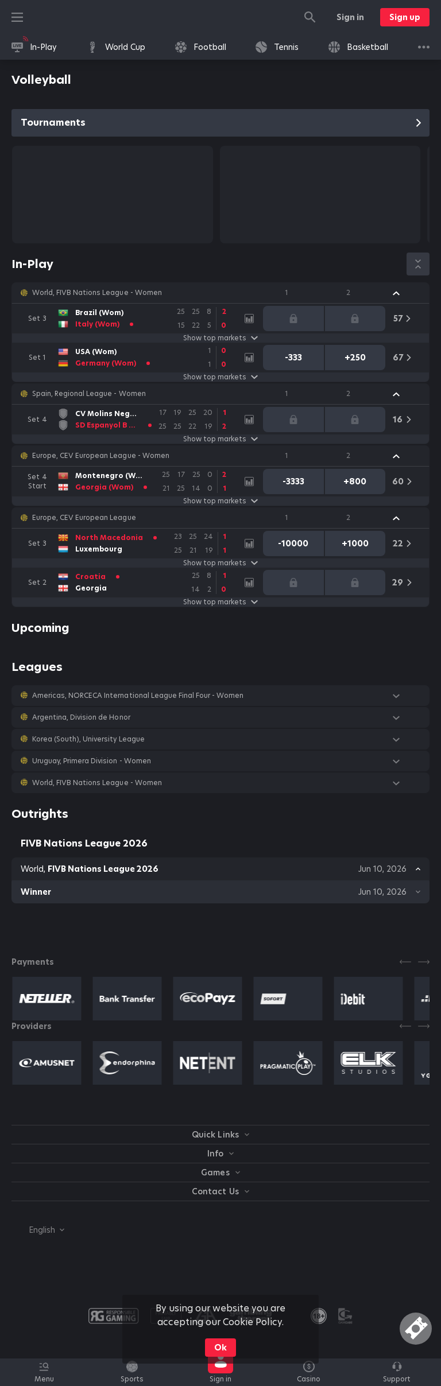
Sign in (350, 17)
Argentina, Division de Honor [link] (81, 717)
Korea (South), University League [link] (88, 739)
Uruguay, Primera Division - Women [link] (91, 761)
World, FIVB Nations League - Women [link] (97, 292)
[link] (34, 47)
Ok (220, 1347)
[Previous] (405, 962)
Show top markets (220, 338)
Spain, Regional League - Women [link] (89, 393)
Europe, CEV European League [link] (84, 517)
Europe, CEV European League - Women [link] (100, 455)
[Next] (424, 962)
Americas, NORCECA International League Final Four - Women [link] (137, 695)
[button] (220, 292)
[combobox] (37, 1230)
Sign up (404, 17)
